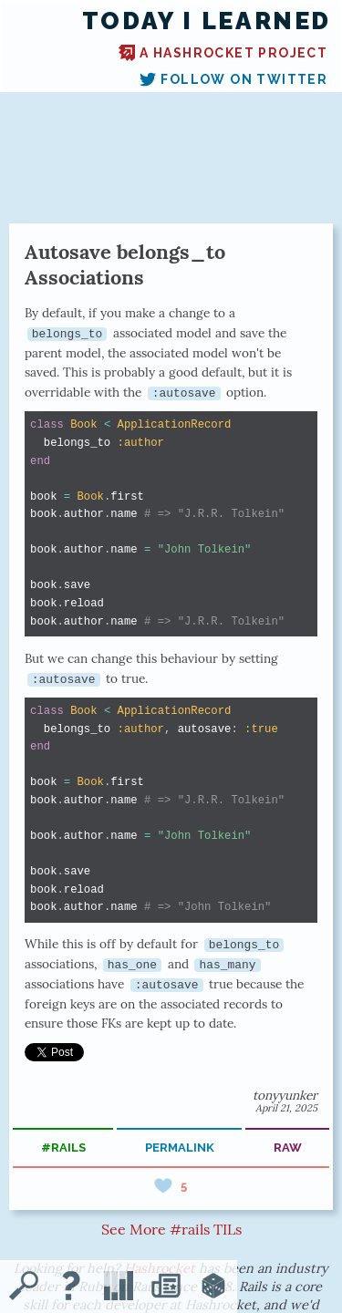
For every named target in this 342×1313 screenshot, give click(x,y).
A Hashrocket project (223, 53)
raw (288, 1147)
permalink (179, 1147)
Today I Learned (206, 21)
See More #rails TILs (171, 1229)
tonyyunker (285, 1095)
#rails (63, 1147)
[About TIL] (71, 1287)
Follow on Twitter (233, 79)
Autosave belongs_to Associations (125, 264)
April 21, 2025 (286, 1107)
